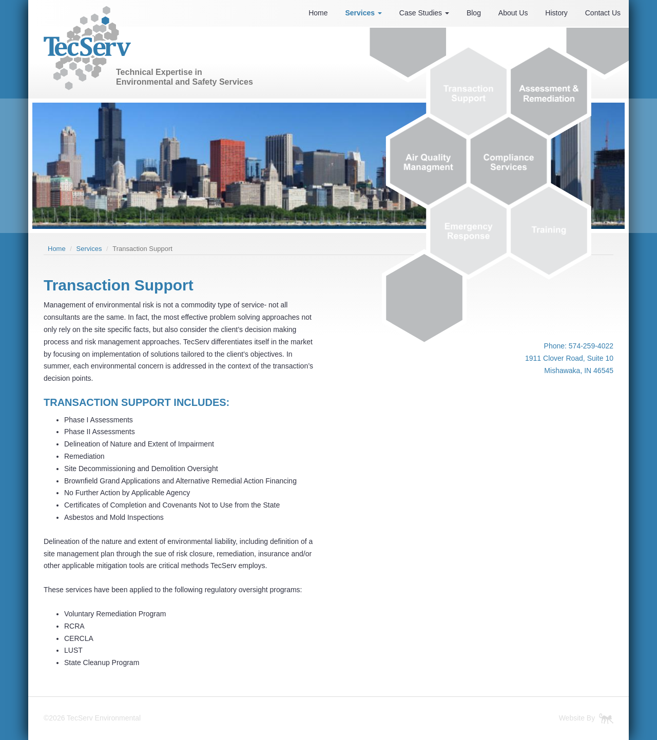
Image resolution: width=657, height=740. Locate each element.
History (556, 13)
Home (317, 13)
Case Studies (424, 13)
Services (363, 13)
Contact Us (603, 13)
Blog (474, 13)
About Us (513, 13)
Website (572, 718)
